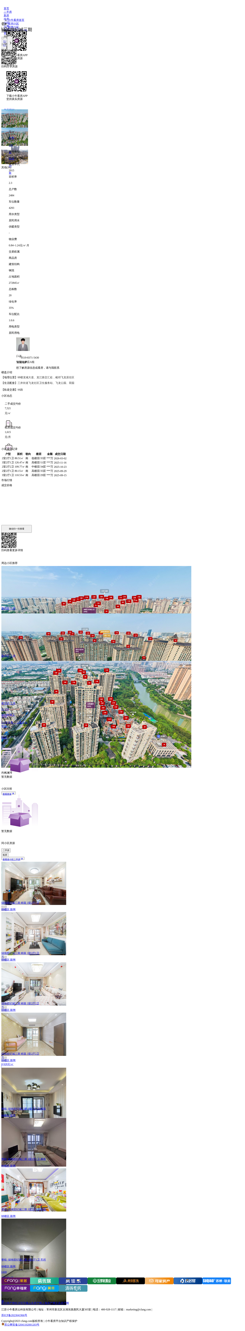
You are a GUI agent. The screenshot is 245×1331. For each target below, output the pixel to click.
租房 (5, 855)
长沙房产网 (8, 1303)
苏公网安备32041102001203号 (21, 1324)
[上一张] (4, 43)
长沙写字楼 (21, 1303)
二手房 (6, 850)
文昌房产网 (62, 1303)
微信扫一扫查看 (16, 529)
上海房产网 (48, 1303)
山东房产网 (35, 1303)
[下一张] (9, 43)
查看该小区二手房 (13, 859)
